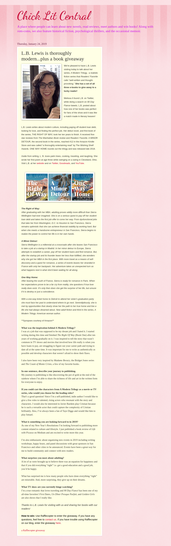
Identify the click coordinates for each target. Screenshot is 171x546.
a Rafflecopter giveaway (33, 530)
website (40, 163)
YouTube (79, 163)
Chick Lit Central (53, 16)
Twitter (55, 163)
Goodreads (64, 163)
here (58, 523)
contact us (50, 519)
